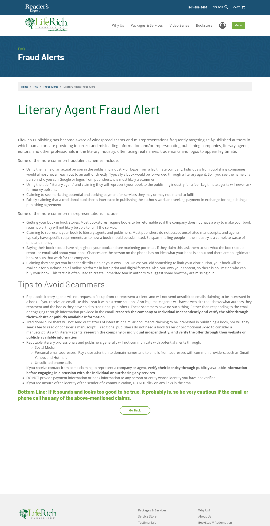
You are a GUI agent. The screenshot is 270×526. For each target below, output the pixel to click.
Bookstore (204, 25)
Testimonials (147, 523)
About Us (204, 516)
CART (239, 7)
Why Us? (204, 510)
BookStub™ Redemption (215, 523)
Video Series (179, 25)
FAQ (36, 86)
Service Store (147, 516)
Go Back (135, 410)
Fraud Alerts (50, 86)
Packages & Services (147, 25)
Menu (238, 25)
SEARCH (220, 7)
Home (24, 86)
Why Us (118, 25)
